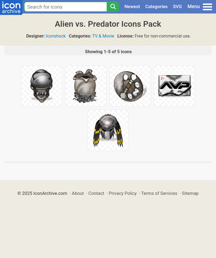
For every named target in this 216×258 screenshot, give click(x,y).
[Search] (113, 7)
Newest (132, 6)
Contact (96, 193)
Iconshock (56, 36)
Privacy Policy (123, 193)
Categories (156, 6)
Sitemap (190, 193)
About (78, 193)
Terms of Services (159, 193)
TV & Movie (103, 36)
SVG (177, 6)
